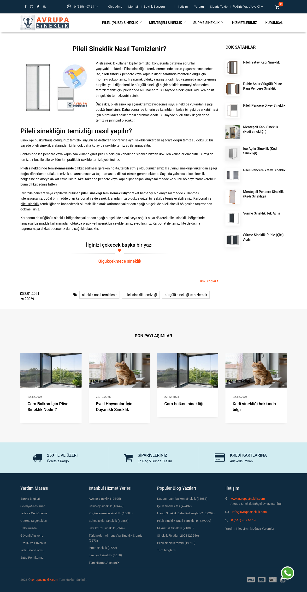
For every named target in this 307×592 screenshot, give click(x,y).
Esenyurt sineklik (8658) (105, 555)
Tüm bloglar (166, 550)
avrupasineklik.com (44, 579)
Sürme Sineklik (208, 22)
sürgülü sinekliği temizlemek (186, 295)
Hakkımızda (28, 528)
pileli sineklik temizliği (140, 295)
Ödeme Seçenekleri (33, 520)
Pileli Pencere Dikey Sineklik (264, 105)
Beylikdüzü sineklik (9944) (107, 528)
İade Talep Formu (32, 550)
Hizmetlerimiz (244, 23)
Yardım (199, 6)
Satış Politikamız (31, 557)
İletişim (183, 6)
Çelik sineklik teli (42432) (174, 506)
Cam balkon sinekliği (183, 403)
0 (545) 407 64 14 (243, 520)
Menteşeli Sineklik (167, 22)
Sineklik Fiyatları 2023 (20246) (178, 535)
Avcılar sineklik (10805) (105, 498)
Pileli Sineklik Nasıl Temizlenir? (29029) (184, 520)
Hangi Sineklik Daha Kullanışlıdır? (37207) (186, 513)
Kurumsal (274, 23)
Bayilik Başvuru (154, 6)
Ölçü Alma (115, 6)
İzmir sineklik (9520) (103, 548)
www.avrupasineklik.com (247, 498)
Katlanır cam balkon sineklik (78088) (182, 498)
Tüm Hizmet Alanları (104, 562)
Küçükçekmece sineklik (119, 261)
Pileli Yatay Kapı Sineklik (261, 62)
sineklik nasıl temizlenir (99, 295)
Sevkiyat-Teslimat (32, 506)
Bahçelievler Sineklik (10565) (109, 520)
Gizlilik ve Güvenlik (33, 543)
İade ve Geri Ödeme (33, 513)
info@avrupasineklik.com (249, 512)
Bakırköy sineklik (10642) (106, 506)
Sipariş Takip (219, 6)
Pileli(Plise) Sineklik (122, 22)
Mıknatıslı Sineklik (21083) (175, 528)
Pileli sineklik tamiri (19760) (176, 543)
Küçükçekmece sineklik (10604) (111, 513)
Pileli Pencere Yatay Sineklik (264, 170)
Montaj (133, 6)
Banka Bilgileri (30, 498)
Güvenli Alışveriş (31, 535)
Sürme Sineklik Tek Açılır (261, 213)
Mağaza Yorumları (262, 528)
